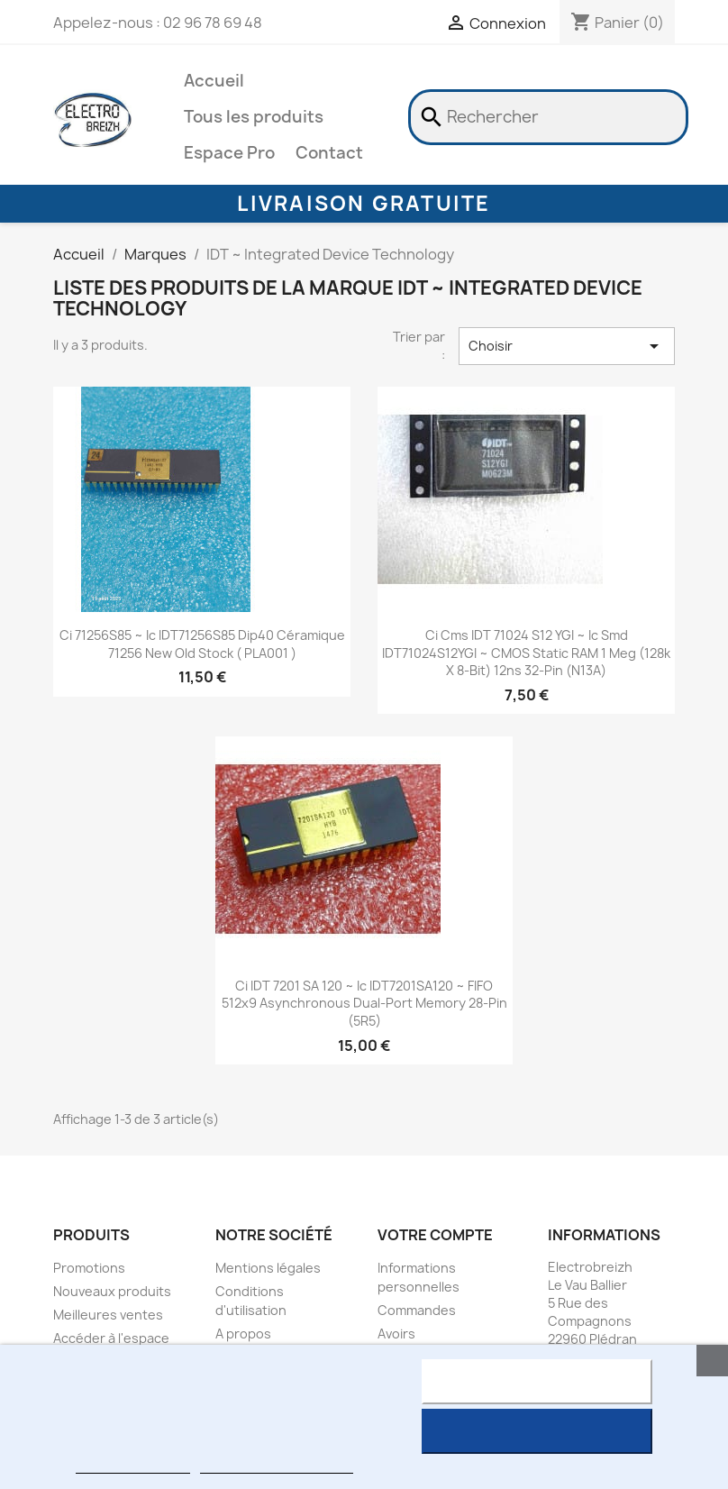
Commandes (417, 1310)
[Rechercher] (548, 117)
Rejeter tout (536, 1382)
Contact (329, 153)
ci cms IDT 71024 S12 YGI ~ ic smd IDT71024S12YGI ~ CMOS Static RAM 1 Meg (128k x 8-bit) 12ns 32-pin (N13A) (526, 653)
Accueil (214, 80)
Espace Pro (229, 153)
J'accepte (536, 1431)
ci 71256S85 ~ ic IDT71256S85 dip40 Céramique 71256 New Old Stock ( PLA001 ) (202, 644)
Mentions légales (268, 1267)
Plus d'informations (132, 1465)
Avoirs (396, 1333)
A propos (243, 1333)
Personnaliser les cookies (276, 1465)
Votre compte (435, 1235)
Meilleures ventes (108, 1314)
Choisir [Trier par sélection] (567, 346)
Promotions (89, 1267)
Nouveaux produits (112, 1291)
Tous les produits (253, 116)
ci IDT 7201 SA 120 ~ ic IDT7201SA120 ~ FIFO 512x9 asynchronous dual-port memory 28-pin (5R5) (364, 1003)
